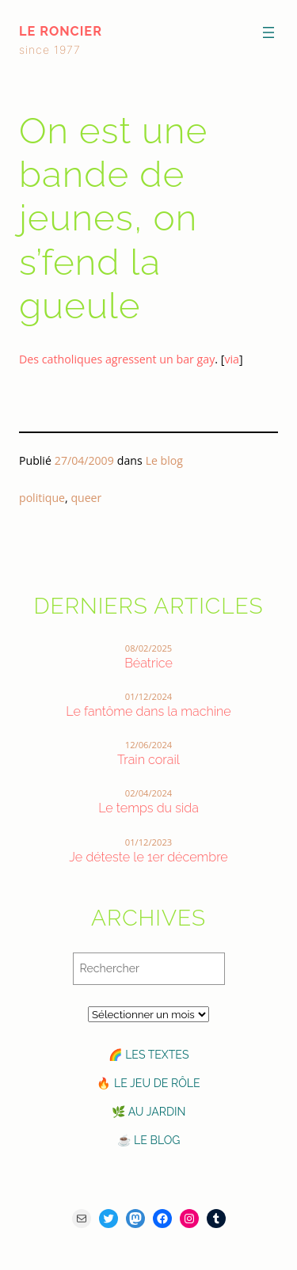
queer (85, 497)
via (231, 359)
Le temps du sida (148, 808)
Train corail (148, 759)
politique (42, 497)
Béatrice (148, 663)
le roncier (60, 31)
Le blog (164, 460)
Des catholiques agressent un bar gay (117, 359)
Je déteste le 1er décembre (148, 857)
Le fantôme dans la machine (148, 711)
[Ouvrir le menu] (268, 32)
